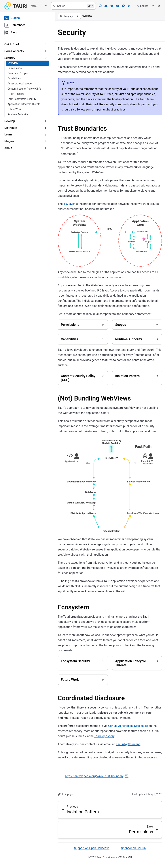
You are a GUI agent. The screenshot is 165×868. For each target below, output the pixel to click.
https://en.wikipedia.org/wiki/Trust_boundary (94, 776)
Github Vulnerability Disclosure (128, 726)
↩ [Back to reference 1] (126, 776)
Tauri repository (104, 736)
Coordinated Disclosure (91, 698)
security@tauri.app (128, 744)
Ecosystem (73, 607)
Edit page (65, 794)
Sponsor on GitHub (133, 848)
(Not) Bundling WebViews (94, 398)
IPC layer (69, 204)
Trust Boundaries (82, 128)
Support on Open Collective (91, 848)
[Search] (73, 6)
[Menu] (37, 6)
